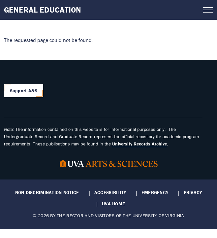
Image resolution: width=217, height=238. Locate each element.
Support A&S (24, 91)
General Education (42, 10)
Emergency (154, 192)
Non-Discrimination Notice (47, 192)
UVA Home (113, 203)
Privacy (193, 192)
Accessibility (110, 192)
